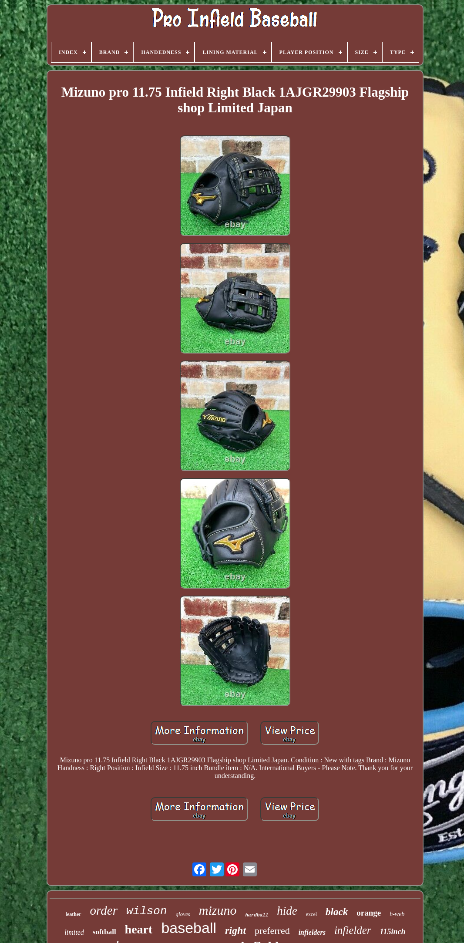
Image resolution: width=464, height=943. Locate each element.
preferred (272, 930)
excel (311, 914)
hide (287, 910)
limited (74, 932)
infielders (312, 932)
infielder (352, 930)
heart (139, 929)
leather (73, 914)
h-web (397, 914)
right (235, 930)
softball (104, 932)
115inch (393, 931)
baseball (188, 927)
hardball (256, 915)
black (337, 911)
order (104, 910)
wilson (146, 911)
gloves (183, 914)
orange (368, 912)
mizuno (218, 910)
